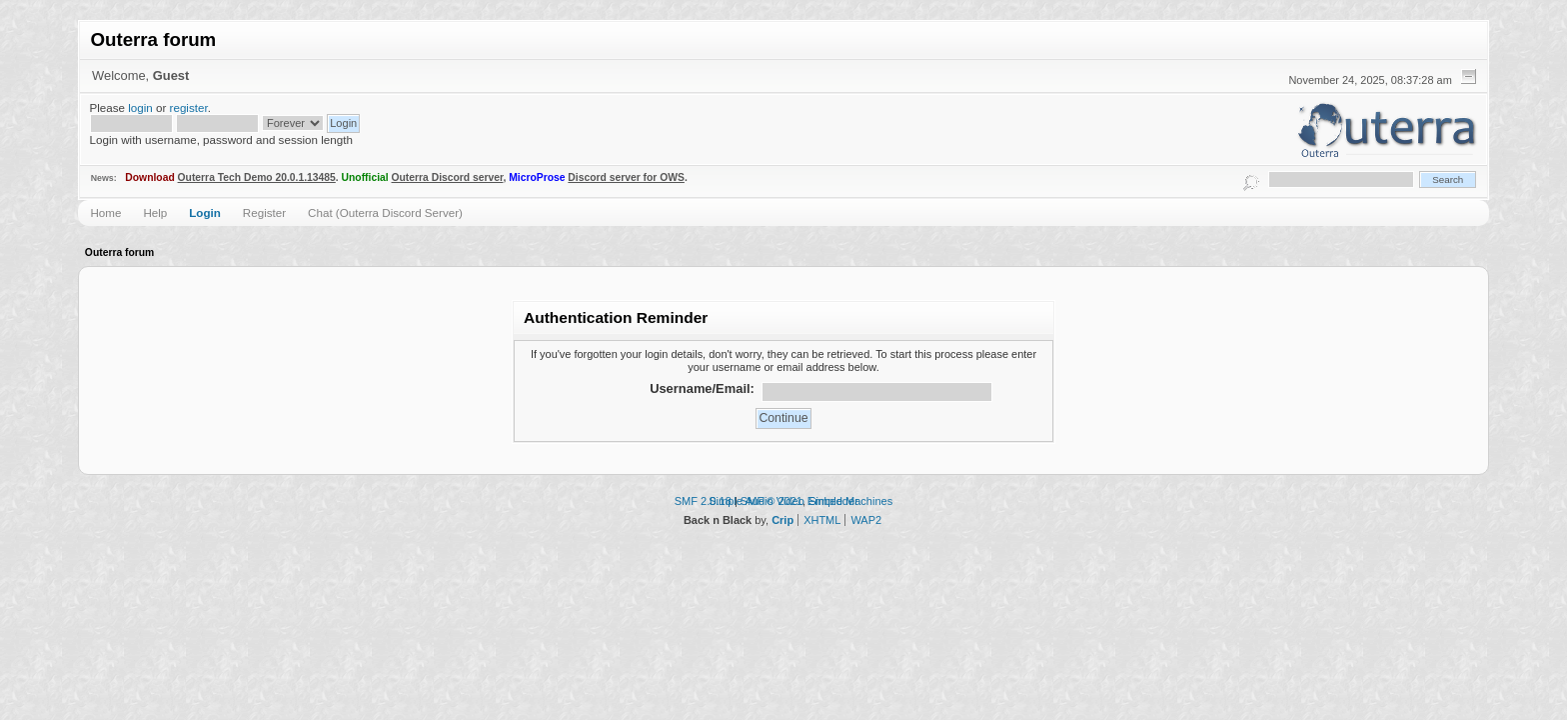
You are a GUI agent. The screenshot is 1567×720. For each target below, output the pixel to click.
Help (155, 212)
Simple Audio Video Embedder (783, 501)
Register (264, 212)
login (140, 107)
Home (105, 212)
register (189, 107)
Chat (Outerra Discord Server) (385, 212)
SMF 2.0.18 (703, 501)
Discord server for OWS (626, 177)
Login (205, 212)
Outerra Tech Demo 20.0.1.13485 (257, 177)
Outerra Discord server (448, 177)
